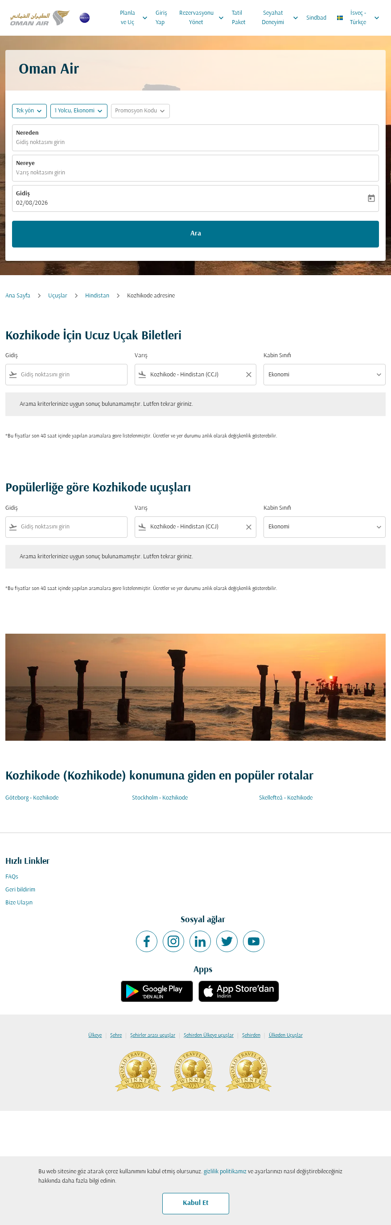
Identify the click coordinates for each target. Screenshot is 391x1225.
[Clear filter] (248, 374)
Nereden (27, 133)
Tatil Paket (239, 18)
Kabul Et (196, 1203)
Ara (195, 233)
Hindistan (97, 296)
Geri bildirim (20, 890)
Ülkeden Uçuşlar (286, 1035)
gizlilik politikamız (225, 1171)
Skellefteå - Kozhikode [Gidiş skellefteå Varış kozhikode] (286, 798)
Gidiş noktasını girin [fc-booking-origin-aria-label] (40, 142)
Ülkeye (95, 1035)
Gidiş (23, 193)
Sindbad (316, 18)
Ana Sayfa (17, 296)
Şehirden (251, 1035)
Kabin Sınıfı (277, 355)
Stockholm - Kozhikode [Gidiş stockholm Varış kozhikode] (160, 798)
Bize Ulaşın (19, 902)
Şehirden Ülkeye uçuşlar (209, 1035)
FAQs (11, 877)
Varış (141, 355)
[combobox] (72, 374)
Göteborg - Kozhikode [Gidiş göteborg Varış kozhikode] (31, 798)
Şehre (116, 1035)
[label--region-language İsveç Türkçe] (358, 18)
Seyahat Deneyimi (282, 18)
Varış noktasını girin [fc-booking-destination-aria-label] (40, 172)
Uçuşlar (57, 296)
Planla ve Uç (136, 18)
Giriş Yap (161, 18)
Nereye (25, 163)
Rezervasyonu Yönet (204, 18)
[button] (78, 111)
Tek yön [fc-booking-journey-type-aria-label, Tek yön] (25, 110)
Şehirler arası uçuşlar (152, 1035)
